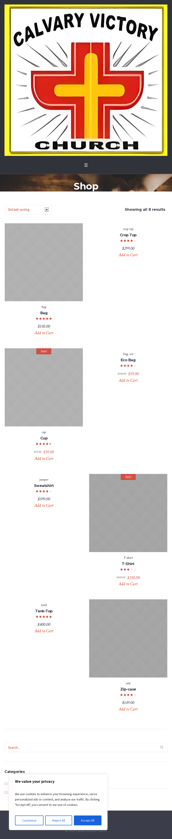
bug (125, 354)
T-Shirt (128, 564)
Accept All (87, 820)
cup (44, 432)
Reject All (58, 820)
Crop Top (128, 235)
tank (44, 605)
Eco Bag (128, 360)
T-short (128, 557)
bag (43, 307)
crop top (128, 229)
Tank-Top (44, 611)
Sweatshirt (44, 486)
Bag (44, 313)
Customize (29, 820)
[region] (58, 802)
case (128, 683)
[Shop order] (28, 209)
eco (131, 354)
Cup (44, 438)
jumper (43, 479)
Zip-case (128, 689)
